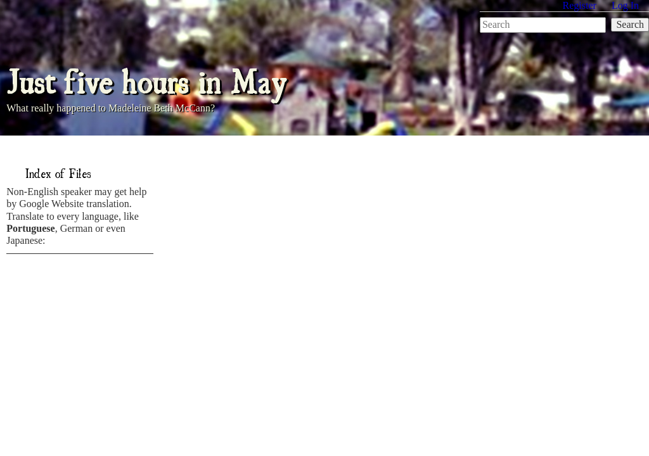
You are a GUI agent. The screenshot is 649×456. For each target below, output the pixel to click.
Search (630, 24)
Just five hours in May (146, 79)
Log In (625, 5)
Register (579, 5)
